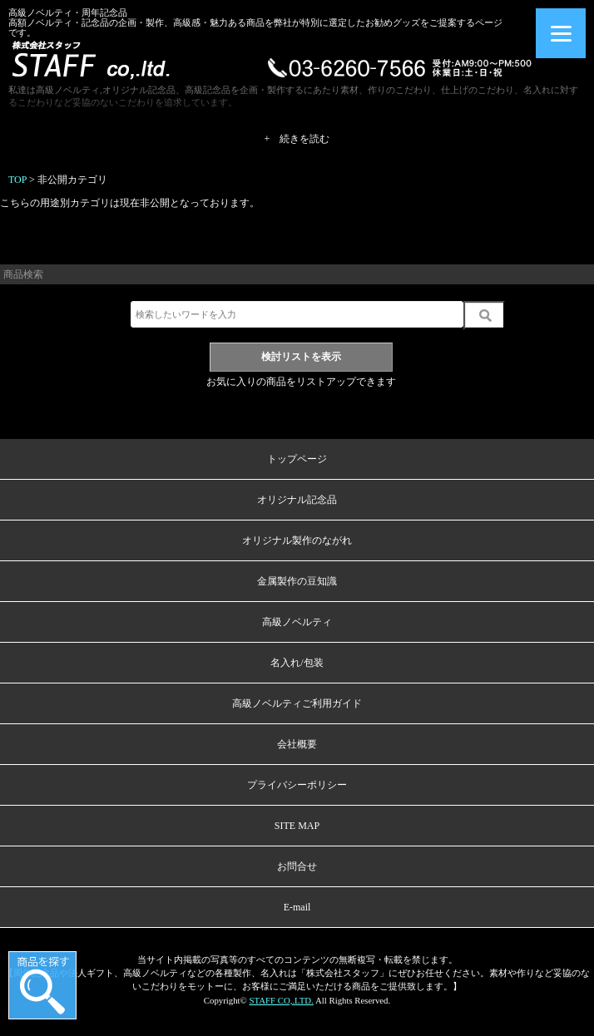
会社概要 (297, 744)
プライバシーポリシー (297, 785)
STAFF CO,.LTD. (281, 1000)
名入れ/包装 (296, 662)
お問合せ (297, 866)
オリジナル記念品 (297, 500)
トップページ (297, 459)
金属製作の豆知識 (297, 581)
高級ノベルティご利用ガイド (297, 703)
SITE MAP (297, 825)
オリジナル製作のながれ (297, 540)
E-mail (297, 907)
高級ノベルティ (297, 622)
